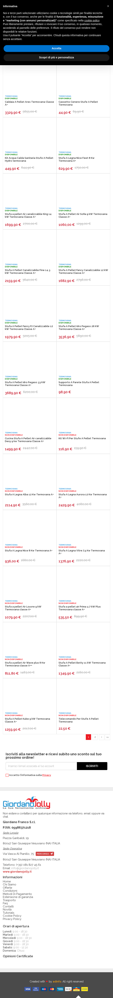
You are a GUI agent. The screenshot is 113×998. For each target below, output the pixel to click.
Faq (5, 903)
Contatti (8, 906)
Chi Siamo (9, 884)
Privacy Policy (12, 919)
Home (7, 881)
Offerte (7, 887)
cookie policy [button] (91, 20)
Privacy (46, 775)
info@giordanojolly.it (25, 868)
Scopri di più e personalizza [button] (56, 57)
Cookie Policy (12, 915)
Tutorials (8, 912)
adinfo (57, 981)
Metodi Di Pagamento (17, 894)
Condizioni (10, 890)
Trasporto (9, 900)
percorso (45, 854)
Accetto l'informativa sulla (28, 775)
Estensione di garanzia (18, 897)
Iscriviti (92, 766)
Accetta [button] (56, 48)
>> (107, 737)
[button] (108, 6)
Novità (7, 909)
